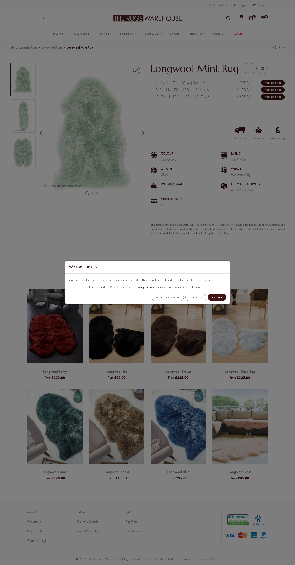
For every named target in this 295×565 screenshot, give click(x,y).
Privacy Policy (144, 286)
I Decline (196, 297)
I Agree (217, 297)
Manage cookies (167, 297)
